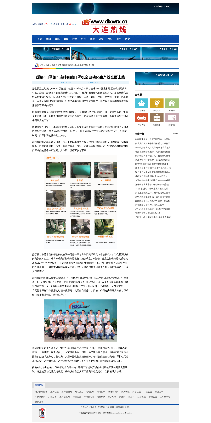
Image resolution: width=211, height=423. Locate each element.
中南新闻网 (40, 397)
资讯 (57, 39)
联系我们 (101, 407)
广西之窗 (52, 397)
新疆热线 (77, 397)
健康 (92, 39)
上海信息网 (64, 397)
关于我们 (84, 407)
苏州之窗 (39, 402)
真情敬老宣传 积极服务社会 (147, 213)
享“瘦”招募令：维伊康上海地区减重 (151, 189)
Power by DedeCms (125, 413)
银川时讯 (112, 397)
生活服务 (141, 111)
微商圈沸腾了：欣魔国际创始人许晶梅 (152, 139)
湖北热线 (101, 392)
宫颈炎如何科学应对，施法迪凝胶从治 (152, 160)
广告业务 (92, 407)
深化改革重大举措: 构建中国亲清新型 (152, 184)
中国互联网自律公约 (122, 407)
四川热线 (125, 392)
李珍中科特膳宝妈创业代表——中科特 (152, 180)
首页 (39, 39)
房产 (118, 39)
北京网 (131, 397)
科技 (83, 39)
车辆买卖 (141, 125)
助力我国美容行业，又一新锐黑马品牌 (152, 156)
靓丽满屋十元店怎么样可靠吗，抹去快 (152, 201)
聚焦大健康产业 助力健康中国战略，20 (153, 168)
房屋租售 (172, 111)
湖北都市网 (113, 392)
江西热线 (141, 397)
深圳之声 (159, 392)
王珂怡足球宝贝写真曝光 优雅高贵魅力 (153, 148)
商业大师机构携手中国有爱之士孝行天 (152, 143)
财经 (66, 39)
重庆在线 (54, 392)
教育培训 (172, 125)
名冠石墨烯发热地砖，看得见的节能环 (152, 209)
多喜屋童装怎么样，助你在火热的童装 (152, 193)
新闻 (48, 39)
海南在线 (136, 392)
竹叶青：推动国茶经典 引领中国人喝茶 (153, 217)
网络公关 (79, 392)
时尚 (74, 39)
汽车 (110, 39)
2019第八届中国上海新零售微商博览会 (152, 172)
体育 (101, 39)
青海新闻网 (89, 397)
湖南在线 (90, 392)
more (175, 134)
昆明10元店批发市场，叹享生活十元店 (152, 197)
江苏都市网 (165, 397)
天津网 (122, 397)
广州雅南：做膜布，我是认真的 (149, 205)
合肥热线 (153, 397)
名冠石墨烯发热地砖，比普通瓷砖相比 (152, 152)
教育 (127, 39)
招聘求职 (156, 125)
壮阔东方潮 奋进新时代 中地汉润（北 (152, 176)
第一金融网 (67, 392)
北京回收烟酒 (41, 392)
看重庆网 (101, 397)
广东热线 (148, 392)
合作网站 (39, 385)
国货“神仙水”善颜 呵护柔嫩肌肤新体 (151, 164)
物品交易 (156, 111)
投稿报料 (109, 407)
